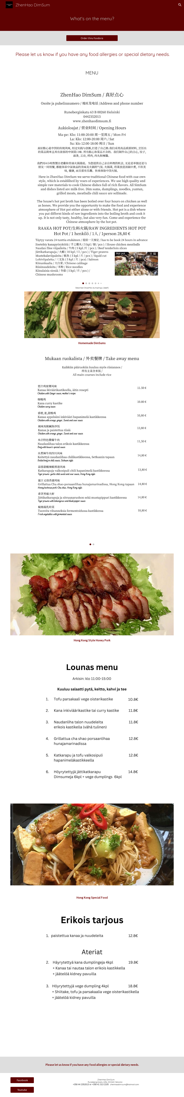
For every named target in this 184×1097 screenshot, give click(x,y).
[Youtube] (22, 1089)
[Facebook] (22, 1080)
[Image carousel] (92, 185)
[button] (180, 5)
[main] (92, 20)
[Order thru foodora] (92, 38)
